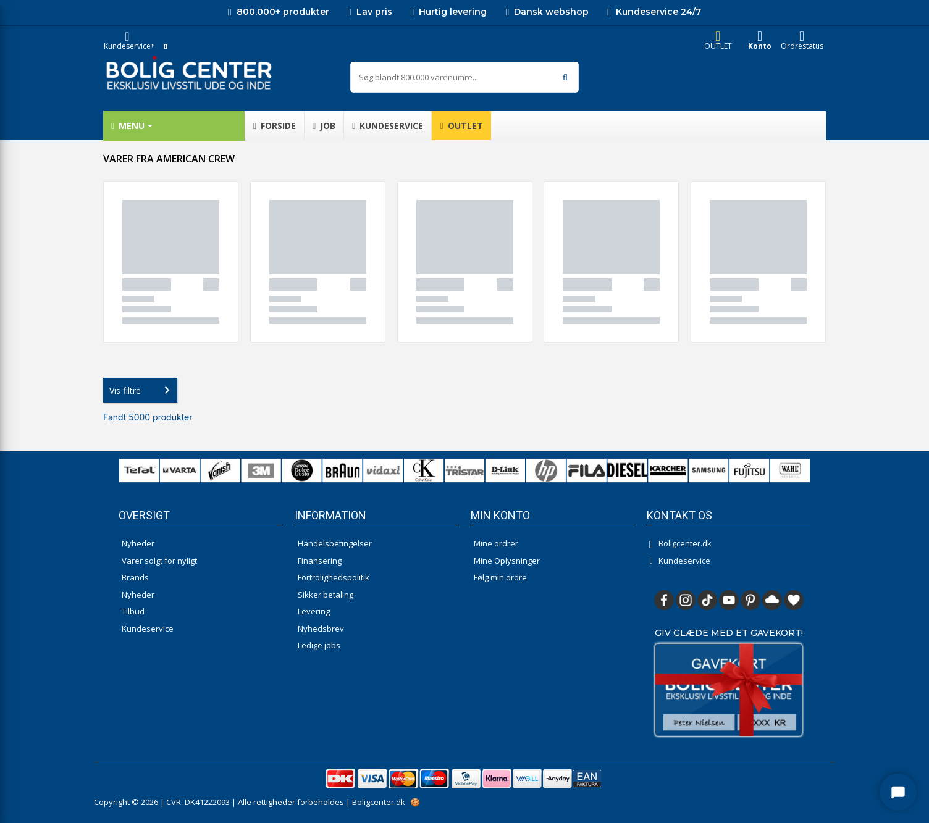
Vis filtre (142, 390)
